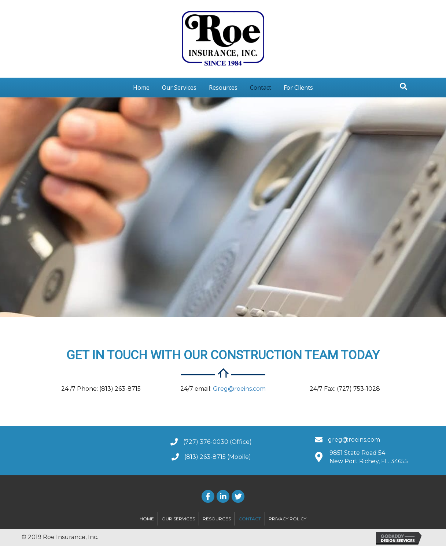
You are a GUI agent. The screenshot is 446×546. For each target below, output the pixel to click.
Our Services (179, 87)
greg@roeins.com (354, 439)
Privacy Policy (287, 518)
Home (141, 87)
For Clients (298, 87)
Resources (223, 87)
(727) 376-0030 (205, 441)
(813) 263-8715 (205, 456)
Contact (260, 87)
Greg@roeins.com (239, 388)
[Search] (403, 86)
